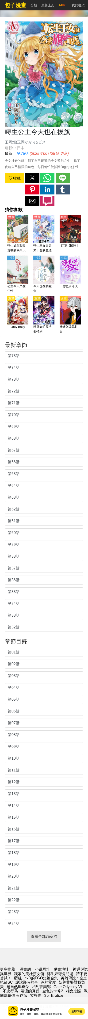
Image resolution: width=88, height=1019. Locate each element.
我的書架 (78, 5)
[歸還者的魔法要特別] (43, 315)
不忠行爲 (10, 991)
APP (62, 5)
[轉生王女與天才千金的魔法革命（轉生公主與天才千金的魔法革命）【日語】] (43, 234)
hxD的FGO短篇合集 (41, 978)
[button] (32, 178)
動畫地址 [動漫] (61, 969)
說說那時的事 (26, 982)
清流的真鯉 (30, 991)
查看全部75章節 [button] (44, 937)
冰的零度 (48, 982)
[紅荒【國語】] (70, 234)
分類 (34, 5)
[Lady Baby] (17, 315)
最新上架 (47, 5)
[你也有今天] (70, 274)
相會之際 (73, 991)
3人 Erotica (53, 996)
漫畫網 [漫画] (25, 969)
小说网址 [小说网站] (42, 969)
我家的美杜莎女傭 (29, 974)
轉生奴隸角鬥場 (60, 974)
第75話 (23, 154)
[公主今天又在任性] (17, 274)
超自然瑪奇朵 (18, 987)
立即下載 (77, 1011)
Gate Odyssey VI (68, 987)
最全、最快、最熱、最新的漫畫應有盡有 (41, 1014)
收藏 (14, 178)
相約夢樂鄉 (41, 987)
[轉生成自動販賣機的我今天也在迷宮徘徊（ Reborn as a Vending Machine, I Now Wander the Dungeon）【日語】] (17, 234)
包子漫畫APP (29, 1009)
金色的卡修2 (52, 991)
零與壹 (35, 996)
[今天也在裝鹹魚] (43, 274)
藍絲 (18, 978)
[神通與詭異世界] (70, 315)
